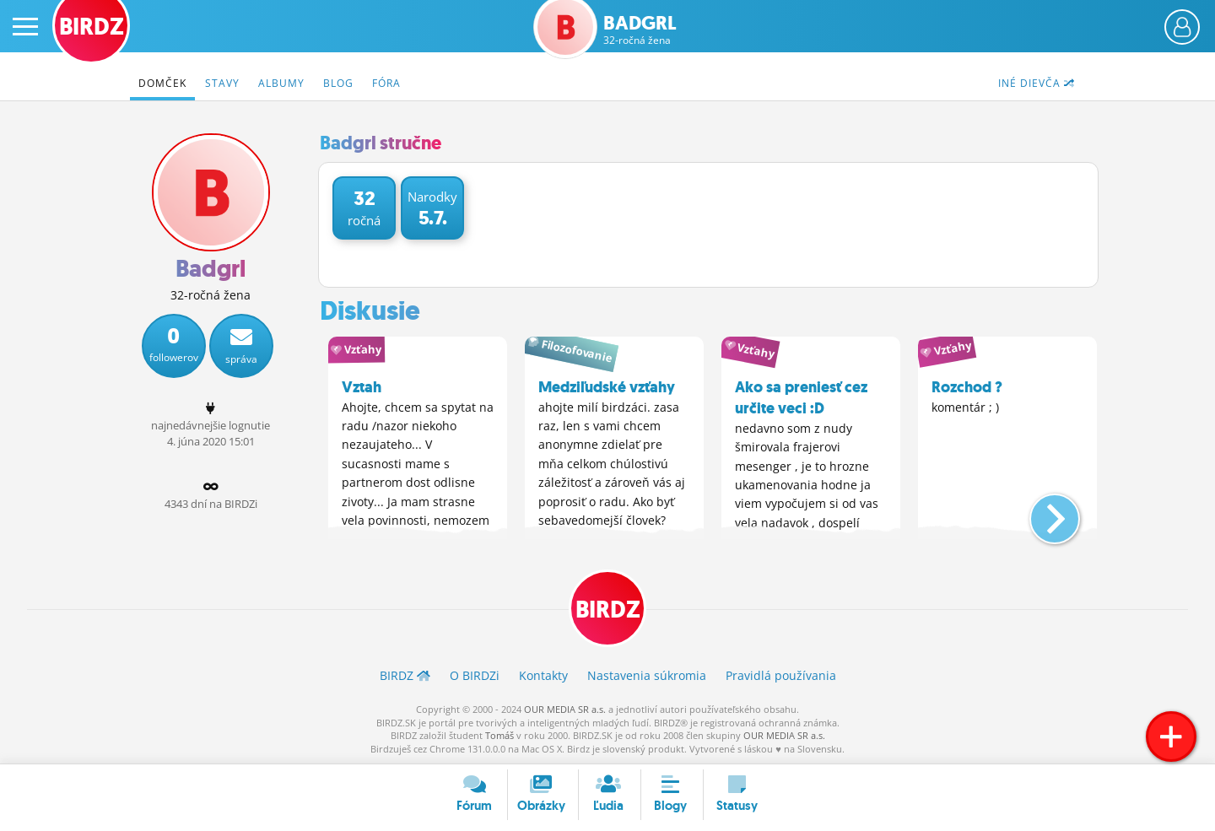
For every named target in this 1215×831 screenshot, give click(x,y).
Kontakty (543, 676)
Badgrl (640, 30)
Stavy (222, 83)
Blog (338, 83)
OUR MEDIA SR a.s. (565, 709)
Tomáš (499, 735)
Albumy (281, 83)
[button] (1040, 512)
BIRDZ (607, 610)
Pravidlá (781, 676)
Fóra (386, 83)
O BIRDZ (475, 676)
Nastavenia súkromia (646, 676)
